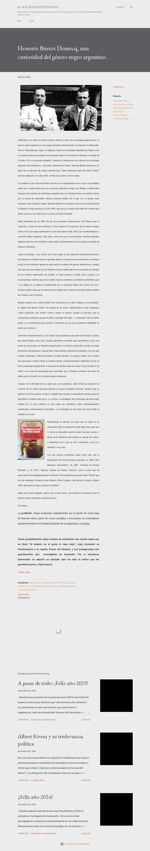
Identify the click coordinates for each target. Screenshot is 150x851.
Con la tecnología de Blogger (75, 844)
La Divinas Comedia (121, 119)
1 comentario (37, 780)
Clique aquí (24, 572)
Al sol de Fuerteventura (37, 7)
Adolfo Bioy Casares (121, 101)
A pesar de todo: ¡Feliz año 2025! (53, 683)
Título (21, 21)
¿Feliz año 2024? (35, 796)
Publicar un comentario (43, 720)
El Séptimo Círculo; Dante (123, 104)
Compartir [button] (118, 87)
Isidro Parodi (118, 111)
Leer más (86, 720)
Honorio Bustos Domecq (123, 108)
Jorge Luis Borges (120, 115)
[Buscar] (120, 7)
